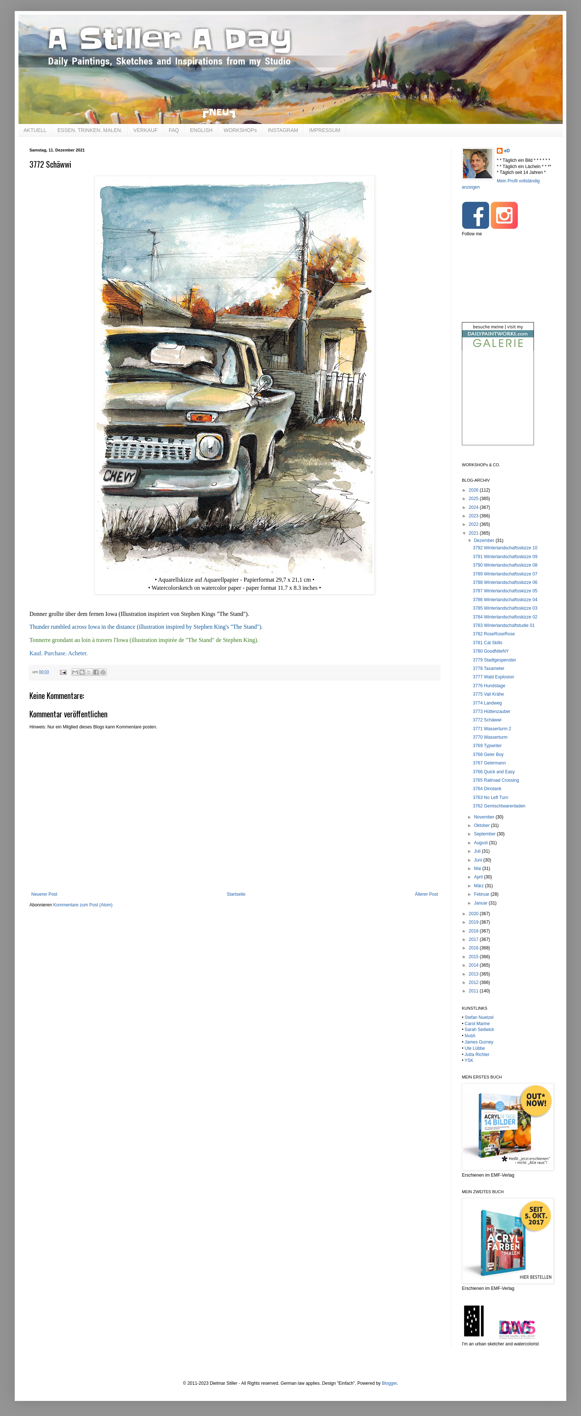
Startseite (236, 894)
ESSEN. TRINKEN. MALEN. (89, 130)
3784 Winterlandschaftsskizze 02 (505, 617)
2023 (474, 515)
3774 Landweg (487, 703)
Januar (481, 903)
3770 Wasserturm (490, 737)
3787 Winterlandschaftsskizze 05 (505, 590)
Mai (478, 868)
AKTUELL (35, 130)
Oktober (482, 825)
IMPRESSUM (325, 130)
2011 (474, 991)
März (479, 885)
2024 (474, 507)
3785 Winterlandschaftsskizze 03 (505, 608)
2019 (474, 922)
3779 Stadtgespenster (494, 660)
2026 (474, 490)
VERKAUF (145, 130)
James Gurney (479, 1042)
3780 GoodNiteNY (491, 651)
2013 (474, 974)
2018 (474, 931)
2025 (474, 498)
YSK (468, 1060)
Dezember (485, 540)
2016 (474, 947)
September (485, 834)
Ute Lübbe (475, 1048)
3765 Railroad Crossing (496, 780)
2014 (474, 965)
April (479, 877)
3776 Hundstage (489, 685)
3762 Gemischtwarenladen (499, 806)
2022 (474, 524)
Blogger (389, 1383)
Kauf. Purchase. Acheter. (58, 653)
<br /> (498, 404)
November (485, 817)
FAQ (174, 130)
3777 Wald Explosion (493, 677)
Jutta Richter (477, 1054)
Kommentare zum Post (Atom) (83, 904)
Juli (478, 851)
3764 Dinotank (487, 788)
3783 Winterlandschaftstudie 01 (504, 625)
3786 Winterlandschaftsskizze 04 (505, 599)
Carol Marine (477, 1023)
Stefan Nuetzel (479, 1017)
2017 (474, 939)
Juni (478, 860)
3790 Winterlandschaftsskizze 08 (505, 565)
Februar (482, 894)
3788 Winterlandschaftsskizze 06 (505, 582)
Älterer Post (426, 894)
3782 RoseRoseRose (494, 633)
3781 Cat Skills (487, 642)
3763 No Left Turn (490, 797)
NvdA (470, 1035)
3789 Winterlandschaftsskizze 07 (505, 574)
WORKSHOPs (240, 130)
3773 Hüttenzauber (491, 711)
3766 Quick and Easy (494, 771)
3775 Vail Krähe (488, 694)
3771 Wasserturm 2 (492, 728)
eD (507, 150)
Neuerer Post (44, 894)
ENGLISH (201, 130)
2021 (474, 533)
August (481, 842)
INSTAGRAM (283, 130)
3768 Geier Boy (488, 754)
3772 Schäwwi (487, 720)
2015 (474, 956)
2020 (474, 913)
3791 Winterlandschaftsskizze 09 (505, 556)
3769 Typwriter (487, 745)
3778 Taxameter (489, 668)
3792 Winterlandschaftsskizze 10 (505, 547)
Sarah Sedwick (479, 1029)
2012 (474, 982)
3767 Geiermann (489, 763)
